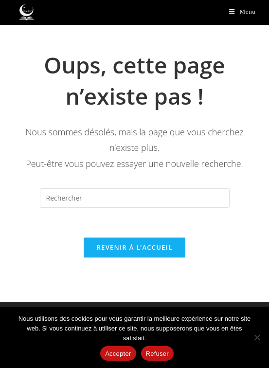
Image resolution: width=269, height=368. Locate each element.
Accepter (118, 353)
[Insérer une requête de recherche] (135, 198)
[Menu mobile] (242, 11)
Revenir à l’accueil (134, 247)
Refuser (157, 353)
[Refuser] (257, 337)
